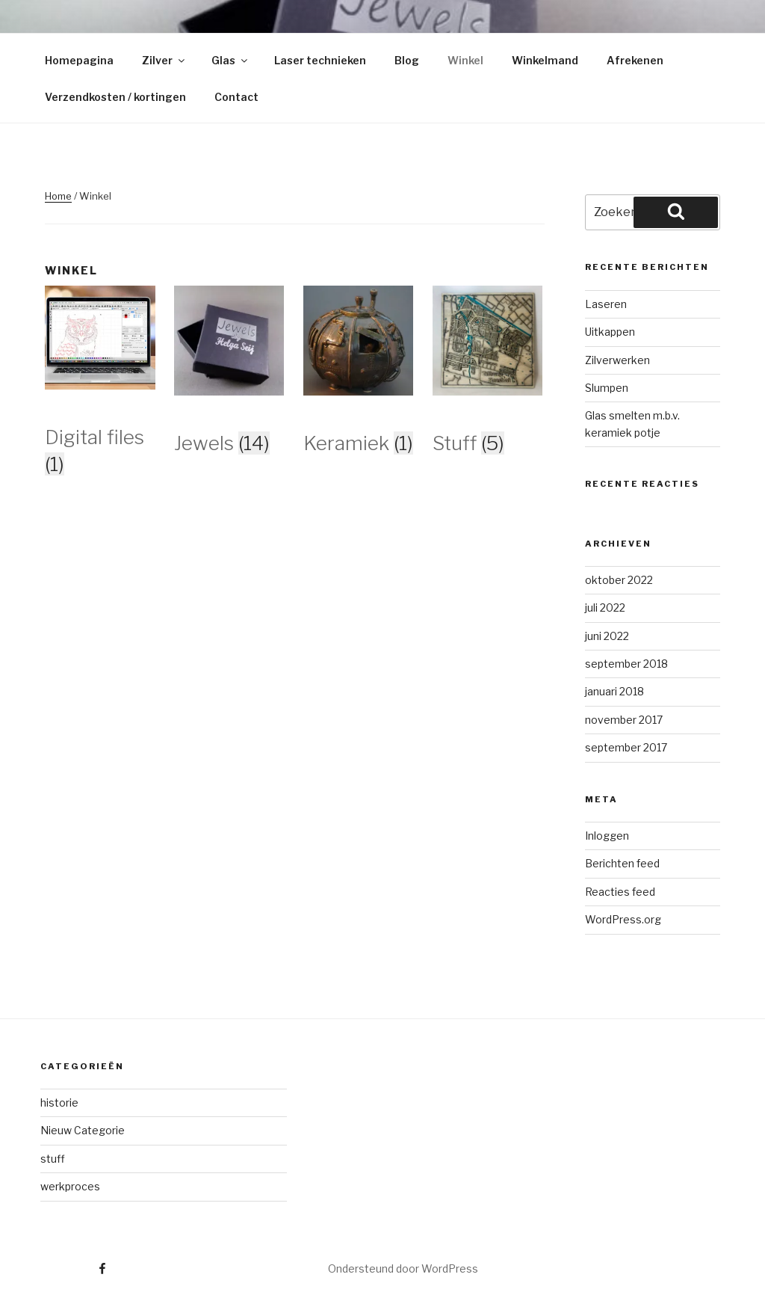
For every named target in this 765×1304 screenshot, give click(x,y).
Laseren (606, 304)
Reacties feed (620, 891)
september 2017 (626, 747)
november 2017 (624, 719)
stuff (52, 1158)
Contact (236, 96)
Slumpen (606, 387)
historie (59, 1102)
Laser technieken (320, 60)
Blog (406, 60)
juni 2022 (607, 636)
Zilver (164, 60)
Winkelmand (545, 60)
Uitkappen (610, 331)
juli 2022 (605, 607)
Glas (230, 60)
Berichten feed (622, 863)
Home (58, 196)
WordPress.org (623, 919)
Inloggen (607, 835)
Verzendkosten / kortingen (115, 96)
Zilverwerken (617, 360)
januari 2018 (614, 691)
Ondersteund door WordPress (403, 1268)
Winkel (465, 60)
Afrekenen (635, 60)
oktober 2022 (619, 579)
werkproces (70, 1186)
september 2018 (626, 663)
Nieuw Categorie (82, 1130)
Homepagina (79, 60)
